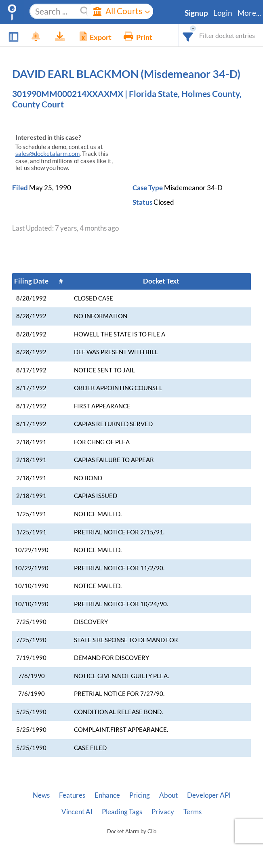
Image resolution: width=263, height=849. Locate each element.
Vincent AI (77, 812)
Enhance (107, 795)
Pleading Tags (122, 812)
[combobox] (188, 35)
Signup (196, 12)
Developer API (209, 795)
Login (222, 12)
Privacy (162, 812)
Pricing (139, 795)
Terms (192, 812)
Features (72, 795)
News (41, 795)
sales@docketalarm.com (47, 153)
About (168, 795)
